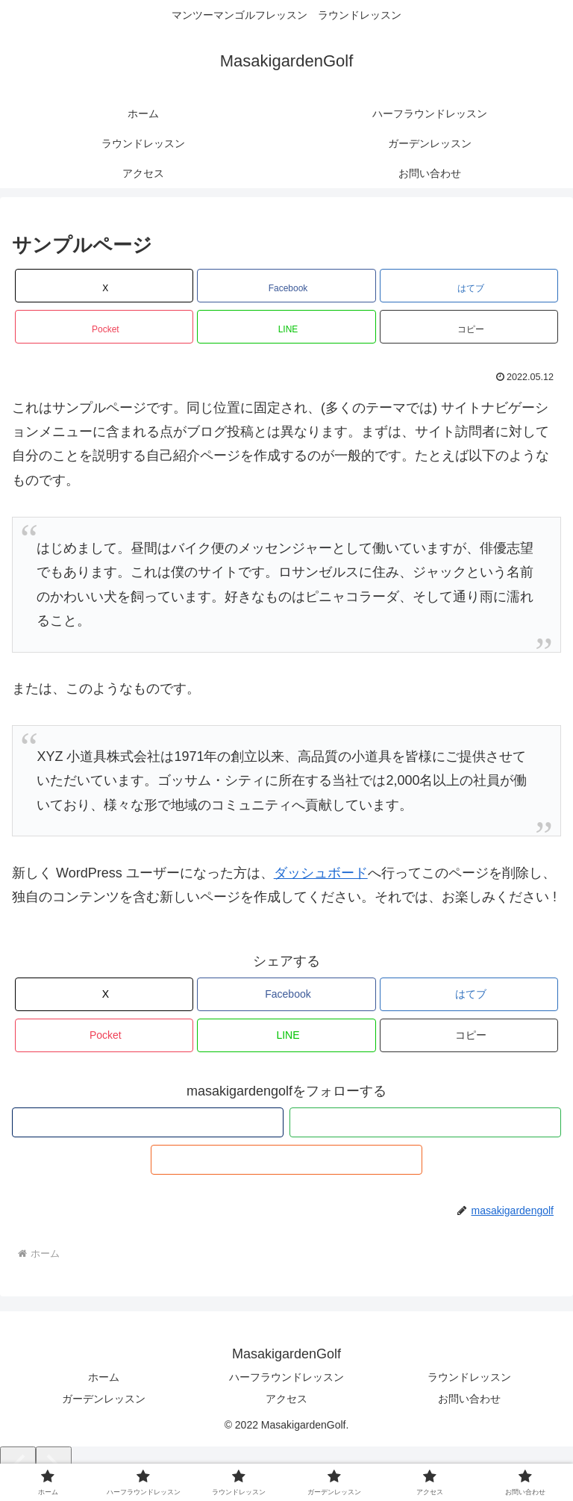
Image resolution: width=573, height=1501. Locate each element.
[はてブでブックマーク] (469, 285)
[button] (469, 327)
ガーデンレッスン (103, 1399)
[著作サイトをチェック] (148, 1122)
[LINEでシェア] (286, 327)
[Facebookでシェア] (286, 285)
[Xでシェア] (104, 285)
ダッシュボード (321, 873)
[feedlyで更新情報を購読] (425, 1122)
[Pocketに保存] (104, 327)
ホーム (103, 1377)
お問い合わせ (469, 1399)
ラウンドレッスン (469, 1377)
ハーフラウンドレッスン (286, 1377)
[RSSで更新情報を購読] (286, 1160)
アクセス (286, 1399)
